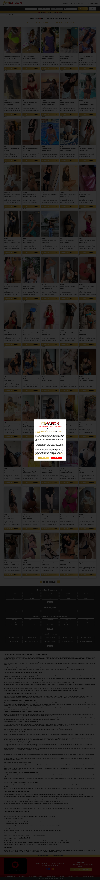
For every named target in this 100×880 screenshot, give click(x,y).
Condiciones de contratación (41, 431)
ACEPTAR (43, 458)
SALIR (56, 458)
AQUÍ (54, 454)
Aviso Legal (52, 431)
